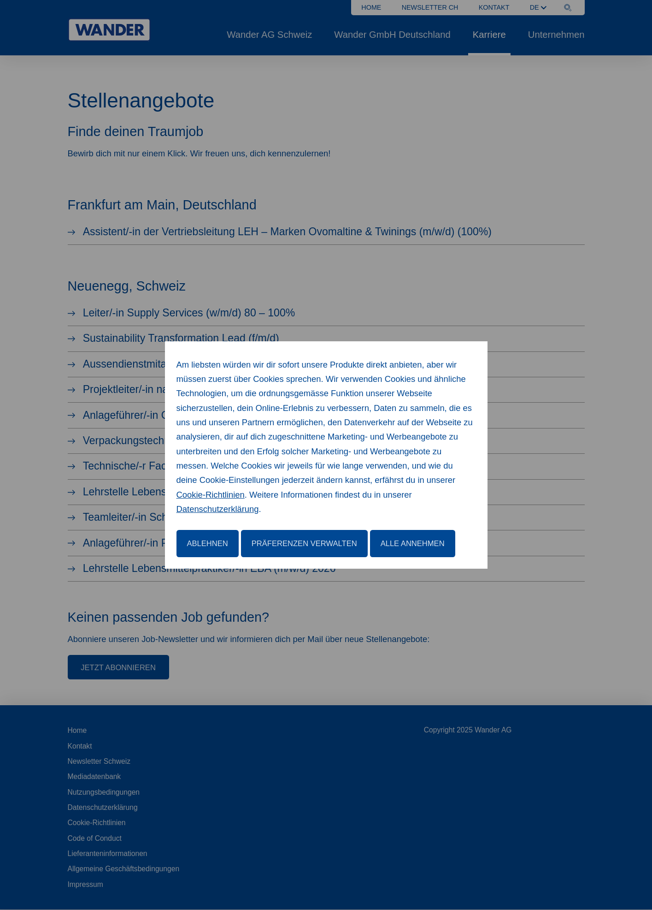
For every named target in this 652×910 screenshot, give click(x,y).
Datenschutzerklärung (217, 509)
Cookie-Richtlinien (210, 495)
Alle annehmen (413, 543)
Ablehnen (207, 543)
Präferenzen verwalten (304, 543)
